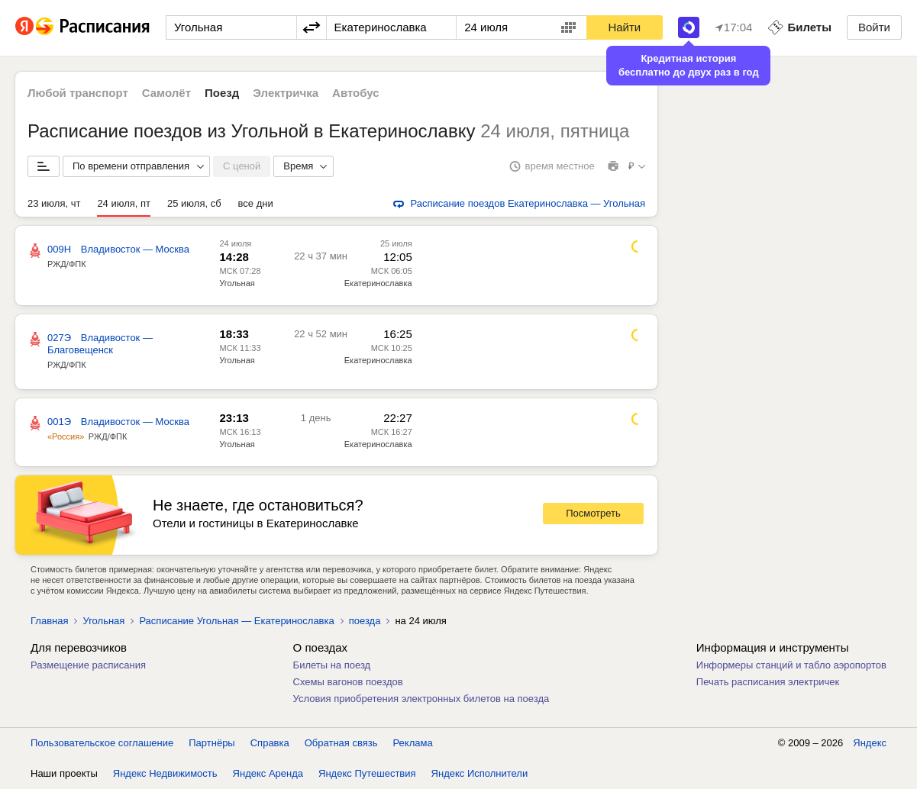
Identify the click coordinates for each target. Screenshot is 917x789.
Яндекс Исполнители (479, 773)
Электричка (285, 92)
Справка (269, 743)
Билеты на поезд (332, 665)
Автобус (355, 92)
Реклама (413, 743)
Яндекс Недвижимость (165, 773)
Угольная (236, 283)
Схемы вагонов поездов (348, 682)
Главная (49, 620)
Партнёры (211, 743)
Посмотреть (593, 513)
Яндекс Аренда (268, 773)
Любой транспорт (77, 92)
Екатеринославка (378, 283)
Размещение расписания (88, 665)
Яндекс (869, 743)
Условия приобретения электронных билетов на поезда (421, 698)
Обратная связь (341, 743)
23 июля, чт (53, 203)
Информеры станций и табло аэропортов (791, 665)
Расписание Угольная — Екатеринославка (236, 620)
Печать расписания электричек (767, 682)
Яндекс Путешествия (367, 773)
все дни (255, 203)
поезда (365, 620)
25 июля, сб (194, 203)
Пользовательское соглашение (102, 743)
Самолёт (166, 92)
